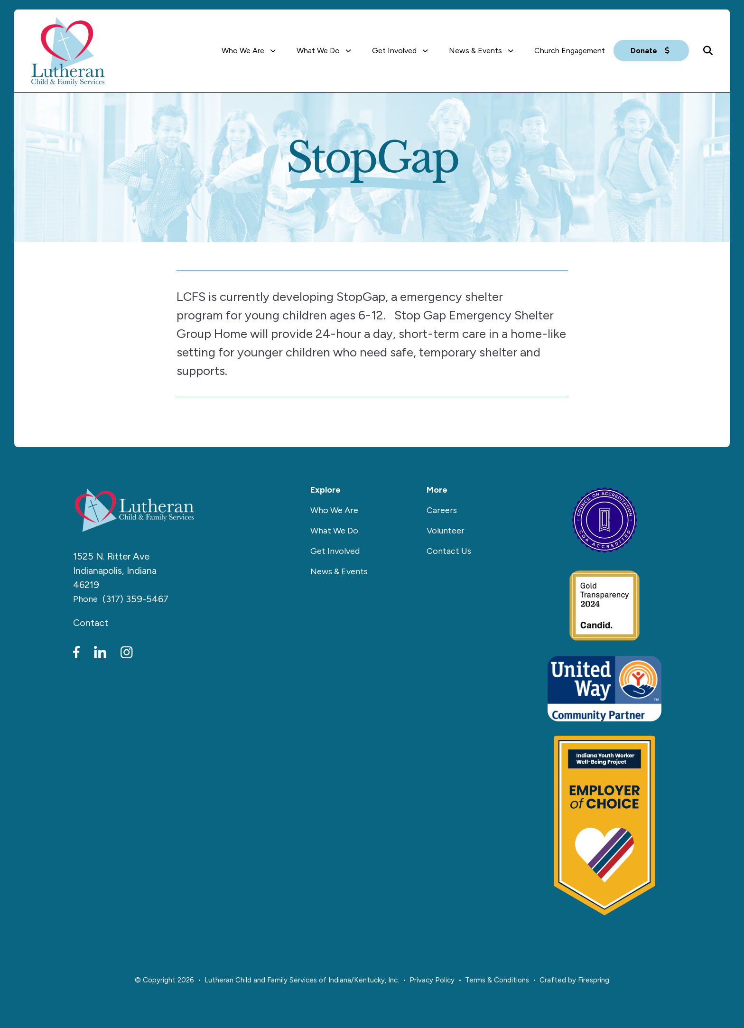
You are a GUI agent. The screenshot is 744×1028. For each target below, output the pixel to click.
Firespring (593, 980)
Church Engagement (569, 50)
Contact (90, 622)
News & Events (475, 50)
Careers (442, 510)
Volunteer (446, 530)
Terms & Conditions (497, 980)
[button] (707, 50)
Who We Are (243, 50)
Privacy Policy (432, 980)
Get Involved (394, 50)
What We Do (318, 50)
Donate (651, 50)
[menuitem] (250, 50)
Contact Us (449, 551)
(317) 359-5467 (135, 599)
